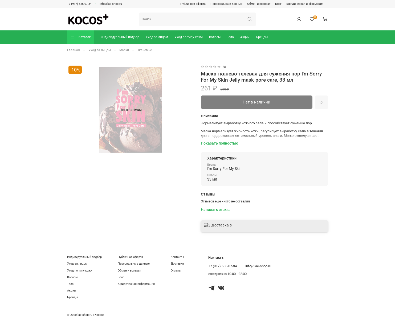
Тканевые (144, 50)
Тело (230, 37)
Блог (278, 4)
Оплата (176, 270)
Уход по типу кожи (188, 37)
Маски (124, 50)
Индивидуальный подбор (119, 37)
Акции (245, 37)
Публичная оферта (193, 4)
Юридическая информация (304, 4)
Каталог (81, 37)
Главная (73, 50)
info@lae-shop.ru (111, 4)
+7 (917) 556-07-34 (79, 4)
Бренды (262, 37)
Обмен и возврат (258, 4)
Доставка (177, 263)
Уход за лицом (157, 37)
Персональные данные (226, 4)
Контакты (177, 257)
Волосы (215, 37)
